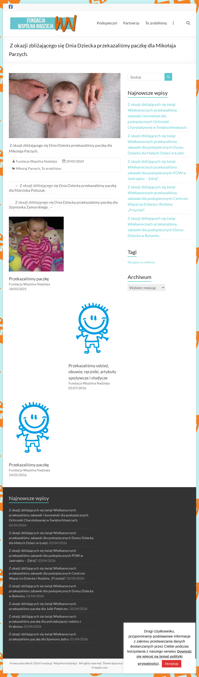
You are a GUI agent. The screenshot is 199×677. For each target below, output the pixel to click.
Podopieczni (107, 23)
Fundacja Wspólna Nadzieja (36, 161)
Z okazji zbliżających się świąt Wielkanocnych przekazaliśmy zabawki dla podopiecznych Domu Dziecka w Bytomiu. (51, 591)
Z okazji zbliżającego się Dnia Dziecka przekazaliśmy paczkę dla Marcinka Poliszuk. (62, 187)
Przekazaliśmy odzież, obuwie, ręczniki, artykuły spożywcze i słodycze (92, 371)
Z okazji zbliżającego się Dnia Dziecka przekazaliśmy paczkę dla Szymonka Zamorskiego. (63, 204)
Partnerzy (131, 23)
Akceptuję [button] (171, 664)
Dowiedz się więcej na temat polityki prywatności (164, 657)
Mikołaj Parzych (28, 168)
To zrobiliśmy (156, 23)
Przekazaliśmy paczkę (29, 278)
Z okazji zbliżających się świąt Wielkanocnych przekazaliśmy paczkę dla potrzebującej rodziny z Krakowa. (45, 621)
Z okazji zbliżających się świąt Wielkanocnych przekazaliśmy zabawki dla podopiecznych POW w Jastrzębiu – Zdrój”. (46, 555)
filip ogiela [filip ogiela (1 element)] (134, 262)
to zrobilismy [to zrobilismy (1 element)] (147, 262)
